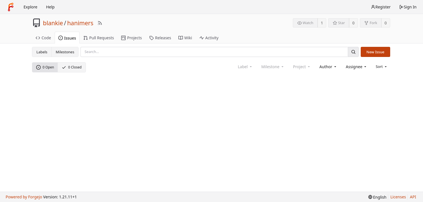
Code (43, 37)
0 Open (45, 67)
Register (380, 7)
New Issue (375, 51)
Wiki (185, 37)
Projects (131, 37)
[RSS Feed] (99, 23)
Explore (30, 7)
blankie (53, 23)
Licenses (398, 196)
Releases (160, 37)
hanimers (80, 23)
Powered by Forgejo (24, 196)
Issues (67, 38)
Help (50, 7)
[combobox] (328, 66)
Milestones (65, 51)
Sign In (408, 7)
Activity (209, 37)
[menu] (381, 66)
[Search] (353, 52)
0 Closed (72, 67)
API (413, 196)
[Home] (11, 7)
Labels (41, 51)
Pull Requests (98, 37)
